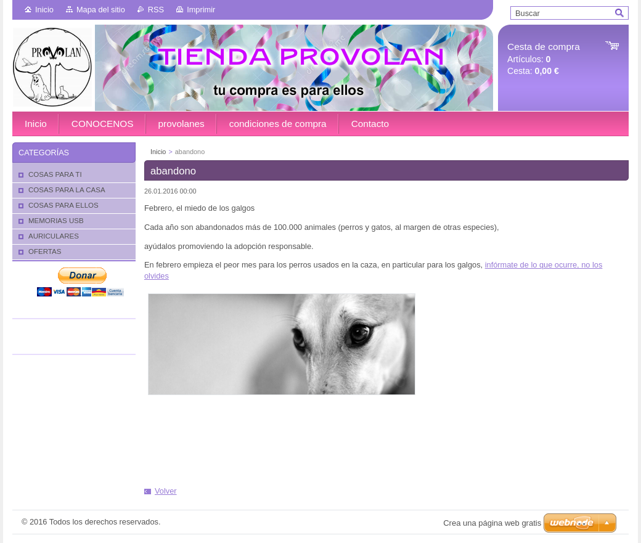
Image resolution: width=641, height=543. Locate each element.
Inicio (44, 9)
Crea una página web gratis (492, 523)
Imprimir (201, 9)
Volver (166, 491)
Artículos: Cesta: (543, 59)
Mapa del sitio (100, 9)
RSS (156, 9)
